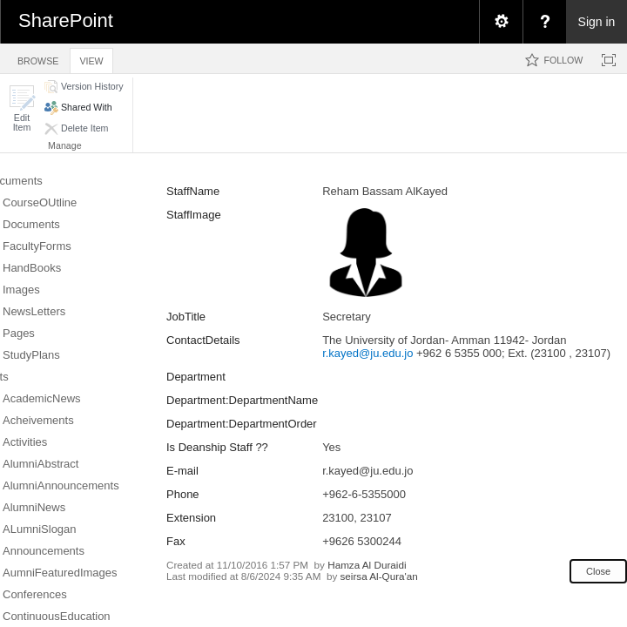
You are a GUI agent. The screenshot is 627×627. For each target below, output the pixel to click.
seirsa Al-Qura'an (378, 576)
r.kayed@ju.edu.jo (367, 353)
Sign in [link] (597, 22)
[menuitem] (500, 22)
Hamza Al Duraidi (366, 564)
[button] (21, 108)
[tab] (38, 58)
